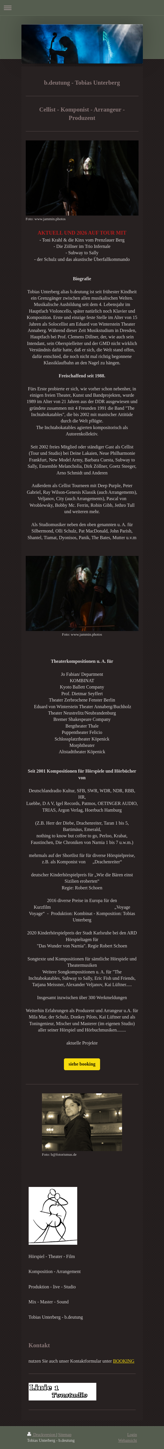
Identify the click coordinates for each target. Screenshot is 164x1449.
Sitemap (64, 1435)
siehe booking (82, 1064)
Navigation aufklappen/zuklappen (82, 7)
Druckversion (41, 1435)
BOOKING (123, 1361)
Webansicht (127, 1440)
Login (132, 1435)
